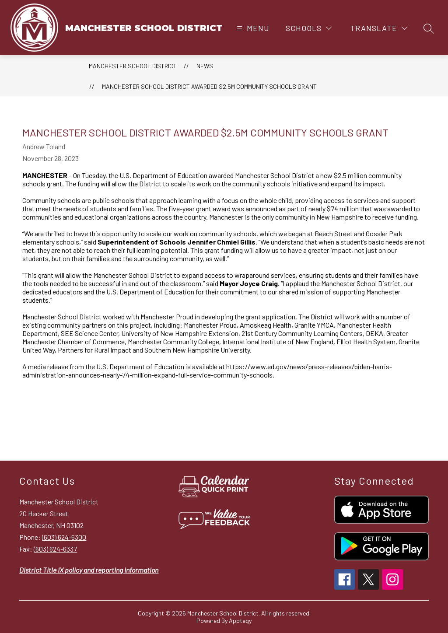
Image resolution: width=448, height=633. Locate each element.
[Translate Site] (379, 28)
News (204, 66)
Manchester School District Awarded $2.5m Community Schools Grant (209, 86)
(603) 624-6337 (55, 549)
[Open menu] (252, 28)
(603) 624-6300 (64, 537)
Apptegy (240, 620)
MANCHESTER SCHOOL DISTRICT (133, 66)
